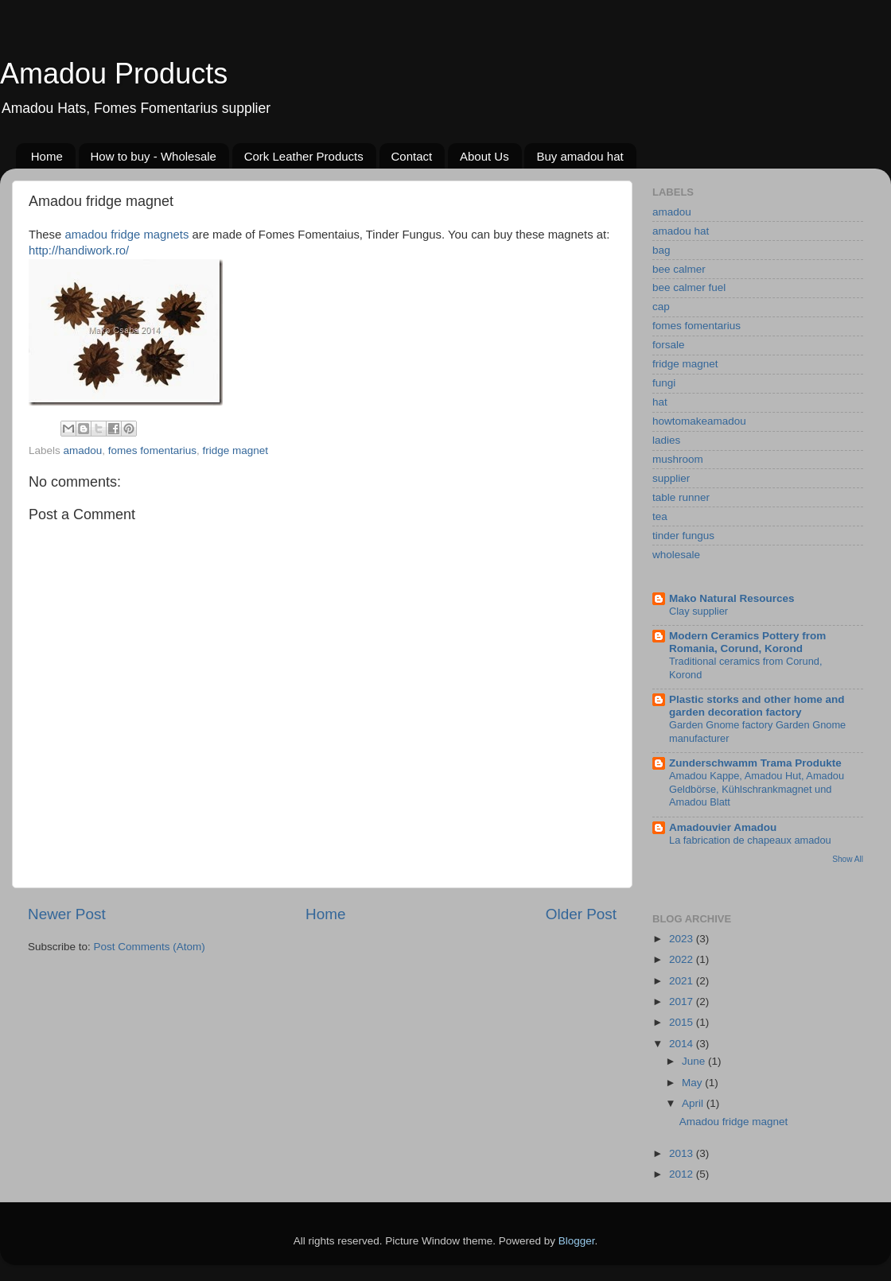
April (694, 1103)
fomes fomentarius (152, 450)
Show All (847, 859)
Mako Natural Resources (732, 598)
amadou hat (680, 231)
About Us (484, 156)
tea (659, 516)
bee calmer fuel (689, 287)
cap (661, 306)
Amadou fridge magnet (733, 1122)
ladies (666, 440)
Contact (412, 156)
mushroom (677, 459)
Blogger (576, 1241)
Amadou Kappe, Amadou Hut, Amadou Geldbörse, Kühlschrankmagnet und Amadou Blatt (756, 789)
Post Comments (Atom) (149, 947)
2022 (682, 959)
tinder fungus (683, 536)
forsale (668, 345)
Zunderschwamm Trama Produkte (755, 763)
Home (47, 156)
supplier (671, 478)
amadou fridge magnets (126, 234)
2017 (682, 1001)
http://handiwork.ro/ (79, 250)
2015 (682, 1022)
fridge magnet (235, 450)
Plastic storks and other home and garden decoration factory (757, 705)
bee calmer (679, 269)
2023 (682, 939)
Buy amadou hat (579, 156)
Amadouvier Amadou (722, 827)
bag (661, 250)
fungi (663, 383)
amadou (83, 450)
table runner (681, 497)
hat (659, 402)
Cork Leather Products (304, 156)
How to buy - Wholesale (153, 156)
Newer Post (67, 914)
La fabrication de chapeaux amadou (750, 840)
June (695, 1061)
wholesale (676, 555)
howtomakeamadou (699, 421)
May (693, 1083)
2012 (682, 1174)
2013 (682, 1153)
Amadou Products (114, 73)
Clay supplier (698, 611)
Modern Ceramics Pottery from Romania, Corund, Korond (747, 642)
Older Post (581, 914)
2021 (682, 981)
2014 (682, 1044)
